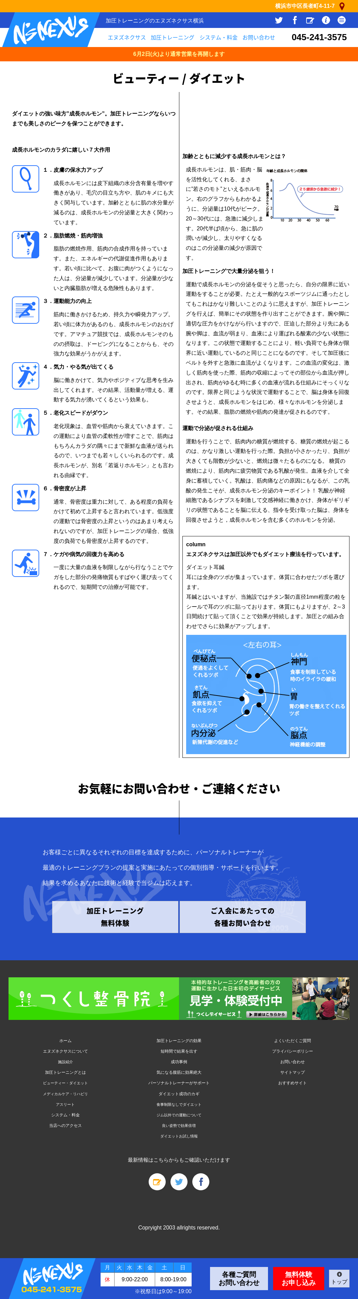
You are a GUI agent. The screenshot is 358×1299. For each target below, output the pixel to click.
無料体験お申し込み (299, 1278)
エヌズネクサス (127, 37)
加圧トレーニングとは (65, 1072)
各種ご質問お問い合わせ (239, 1278)
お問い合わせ (258, 37)
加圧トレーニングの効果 (179, 1040)
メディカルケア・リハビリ (65, 1094)
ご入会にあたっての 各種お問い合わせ (243, 917)
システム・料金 (218, 37)
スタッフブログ (310, 20)
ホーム (65, 1040)
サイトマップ (292, 1072)
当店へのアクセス (65, 1125)
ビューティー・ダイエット (65, 1083)
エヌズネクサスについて (65, 1051)
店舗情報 (326, 20)
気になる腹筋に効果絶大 (179, 1072)
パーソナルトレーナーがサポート (179, 1083)
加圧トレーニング (172, 37)
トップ (339, 1282)
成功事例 (179, 1061)
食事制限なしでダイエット (179, 1104)
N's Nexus (51, 29)
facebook (294, 20)
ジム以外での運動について (179, 1115)
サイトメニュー (341, 20)
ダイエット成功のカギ (179, 1093)
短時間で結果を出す (179, 1051)
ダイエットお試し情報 (179, 1136)
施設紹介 (65, 1062)
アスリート (65, 1104)
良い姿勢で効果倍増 (179, 1126)
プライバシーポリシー (292, 1051)
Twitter (279, 20)
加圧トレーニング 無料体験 (115, 917)
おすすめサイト (292, 1083)
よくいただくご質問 (292, 1040)
